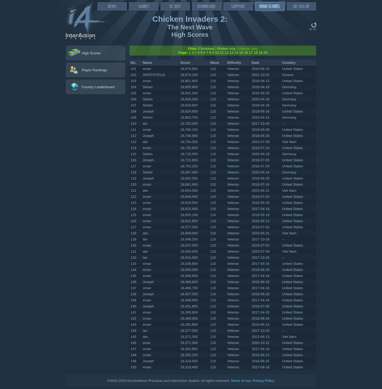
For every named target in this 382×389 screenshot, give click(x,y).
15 (241, 53)
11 (222, 53)
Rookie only (226, 49)
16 (246, 53)
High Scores (91, 53)
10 (217, 53)
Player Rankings (94, 70)
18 (256, 53)
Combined (207, 49)
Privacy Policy (263, 381)
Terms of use (240, 381)
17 (251, 53)
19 (261, 53)
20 (265, 53)
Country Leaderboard (98, 87)
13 (231, 53)
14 (236, 53)
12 (227, 53)
